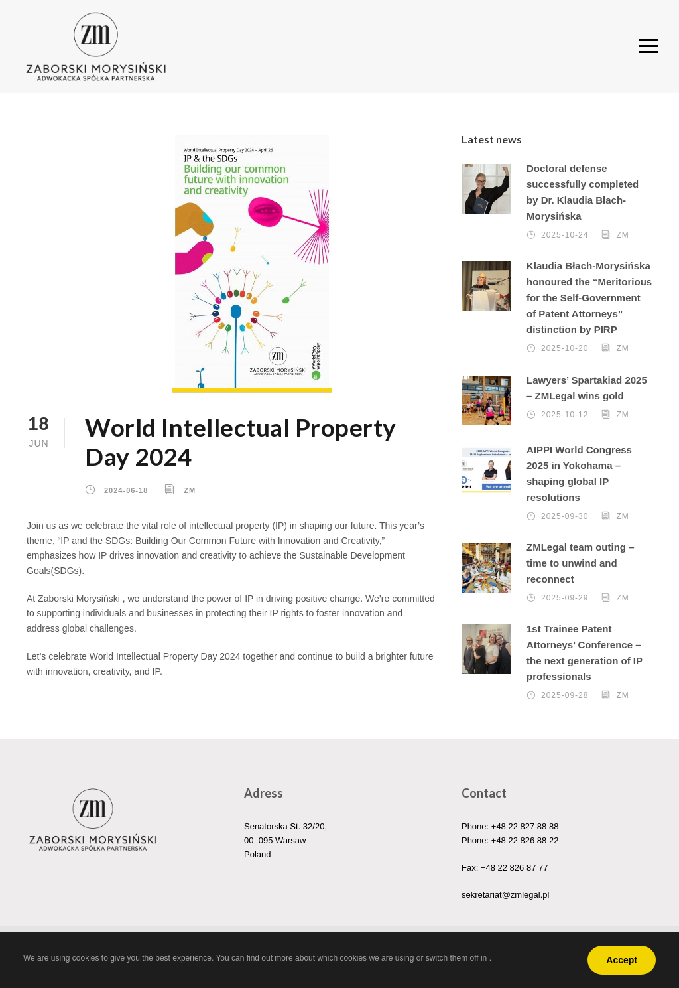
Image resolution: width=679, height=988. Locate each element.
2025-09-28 (564, 698)
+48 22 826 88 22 (525, 843)
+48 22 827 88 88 (525, 829)
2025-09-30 (564, 518)
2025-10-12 (564, 416)
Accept (621, 960)
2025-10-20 (564, 351)
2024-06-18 (126, 492)
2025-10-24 (564, 237)
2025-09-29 (564, 600)
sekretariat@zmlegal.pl (505, 897)
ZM (190, 492)
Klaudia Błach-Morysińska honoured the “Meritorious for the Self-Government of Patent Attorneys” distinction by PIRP (589, 300)
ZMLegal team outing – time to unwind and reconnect (580, 565)
